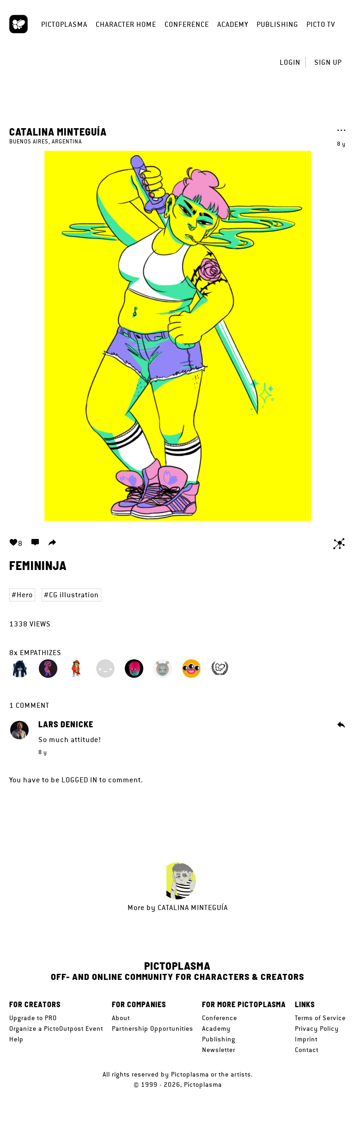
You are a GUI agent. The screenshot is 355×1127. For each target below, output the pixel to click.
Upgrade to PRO (33, 1018)
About (121, 1018)
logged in (79, 780)
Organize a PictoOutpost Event (56, 1028)
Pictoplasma (64, 24)
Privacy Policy (317, 1028)
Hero (25, 595)
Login (290, 62)
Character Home (126, 24)
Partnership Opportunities (152, 1028)
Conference (187, 24)
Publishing (277, 24)
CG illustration (74, 595)
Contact (306, 1050)
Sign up (328, 62)
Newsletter (218, 1050)
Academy (232, 24)
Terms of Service (320, 1018)
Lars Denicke (65, 724)
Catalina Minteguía (58, 131)
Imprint (306, 1039)
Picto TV (320, 24)
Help (16, 1039)
